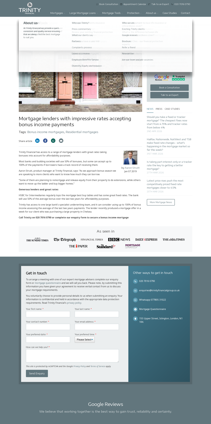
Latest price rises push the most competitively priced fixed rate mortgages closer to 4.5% (165, 184)
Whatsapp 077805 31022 (152, 299)
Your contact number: (37, 321)
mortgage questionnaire (48, 283)
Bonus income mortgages (45, 132)
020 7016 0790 (147, 281)
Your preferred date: (37, 334)
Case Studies (170, 13)
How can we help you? (38, 347)
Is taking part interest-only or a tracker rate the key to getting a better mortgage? (169, 165)
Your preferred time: (85, 334)
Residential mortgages (82, 132)
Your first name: (35, 309)
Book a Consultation (169, 87)
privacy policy (74, 302)
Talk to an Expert (169, 95)
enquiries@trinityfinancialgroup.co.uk (159, 290)
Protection (134, 13)
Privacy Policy (79, 366)
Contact (185, 13)
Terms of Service (97, 366)
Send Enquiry (37, 373)
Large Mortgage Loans (83, 13)
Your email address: (85, 321)
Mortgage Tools (112, 13)
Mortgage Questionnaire (152, 309)
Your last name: (83, 309)
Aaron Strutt (132, 167)
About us (152, 13)
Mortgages (57, 13)
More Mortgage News (161, 202)
